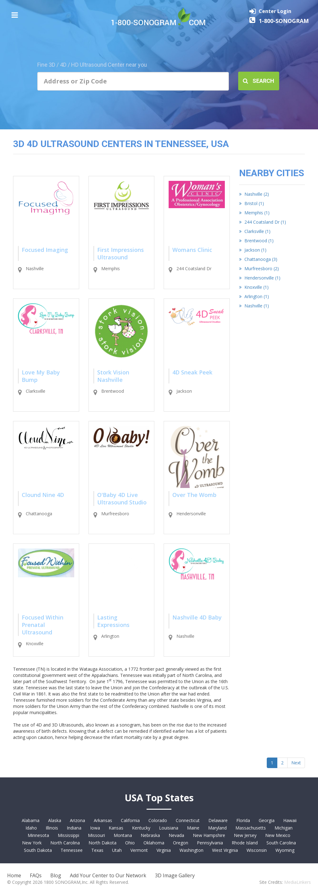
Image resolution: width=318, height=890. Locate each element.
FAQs (36, 875)
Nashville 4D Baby (197, 617)
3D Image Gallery (175, 875)
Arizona (77, 820)
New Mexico (277, 835)
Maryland (217, 828)
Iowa (95, 828)
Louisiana (168, 828)
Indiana (74, 828)
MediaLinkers (297, 882)
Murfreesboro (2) (259, 268)
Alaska (54, 820)
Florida (243, 820)
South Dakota (38, 850)
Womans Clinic (192, 249)
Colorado (157, 820)
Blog (55, 875)
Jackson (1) (252, 250)
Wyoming (284, 850)
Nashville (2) (254, 194)
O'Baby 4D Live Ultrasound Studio (122, 498)
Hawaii (290, 820)
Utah (117, 850)
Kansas (116, 828)
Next (296, 763)
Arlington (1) (254, 296)
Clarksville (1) (254, 231)
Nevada (176, 835)
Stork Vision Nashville (113, 376)
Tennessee (72, 850)
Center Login (275, 11)
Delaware (218, 820)
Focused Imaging (45, 249)
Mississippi (68, 835)
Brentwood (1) (256, 241)
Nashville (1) (254, 306)
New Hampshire (209, 835)
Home (14, 875)
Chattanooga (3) (258, 259)
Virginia (164, 850)
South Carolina (281, 843)
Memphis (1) (254, 213)
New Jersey (245, 835)
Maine (193, 828)
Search (258, 81)
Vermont (139, 850)
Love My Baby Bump (41, 376)
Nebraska (150, 835)
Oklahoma (153, 843)
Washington (191, 850)
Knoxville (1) (254, 287)
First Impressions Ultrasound (120, 253)
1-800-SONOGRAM (284, 21)
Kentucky (141, 828)
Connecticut (188, 820)
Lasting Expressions (113, 621)
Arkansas (103, 820)
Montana (123, 835)
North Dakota (102, 843)
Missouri (96, 835)
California (130, 820)
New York (32, 843)
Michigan (284, 828)
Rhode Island (245, 843)
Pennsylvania (210, 843)
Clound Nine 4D (43, 495)
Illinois (52, 828)
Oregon (180, 843)
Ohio (130, 843)
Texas (97, 850)
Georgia (267, 820)
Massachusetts (250, 828)
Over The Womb (194, 495)
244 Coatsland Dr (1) (262, 222)
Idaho (31, 828)
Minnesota (38, 835)
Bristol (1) (251, 203)
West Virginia (225, 850)
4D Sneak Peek (192, 372)
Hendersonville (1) (259, 278)
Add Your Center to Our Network (108, 875)
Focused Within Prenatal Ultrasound (42, 625)
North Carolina (65, 843)
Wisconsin (257, 850)
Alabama (30, 820)
